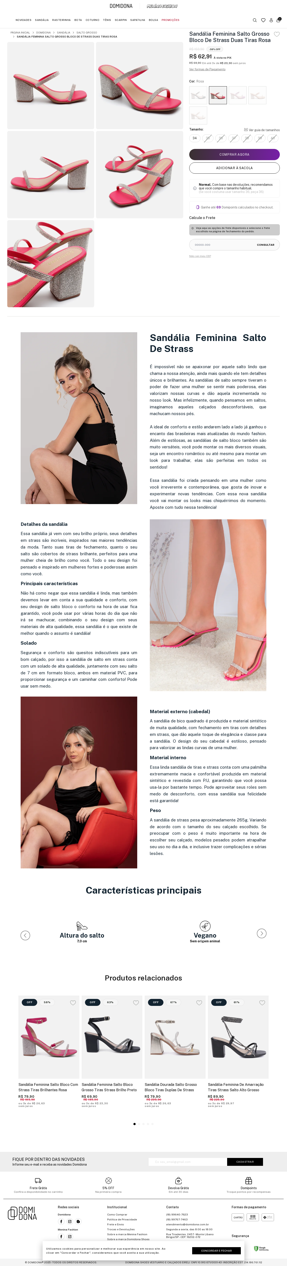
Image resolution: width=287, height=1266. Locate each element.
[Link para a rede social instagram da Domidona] (69, 1221)
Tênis (107, 20)
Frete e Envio (115, 1224)
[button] (263, 934)
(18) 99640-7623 (177, 1214)
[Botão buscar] (254, 20)
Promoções (171, 20)
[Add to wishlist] (277, 34)
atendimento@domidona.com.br (187, 1224)
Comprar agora (235, 154)
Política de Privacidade (122, 1219)
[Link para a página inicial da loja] (22, 1229)
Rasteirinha (61, 20)
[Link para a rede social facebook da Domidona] (61, 1221)
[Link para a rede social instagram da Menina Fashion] (69, 1236)
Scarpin (121, 20)
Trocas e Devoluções (121, 1229)
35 (208, 138)
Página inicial (20, 32)
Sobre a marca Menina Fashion (127, 1234)
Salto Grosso (86, 32)
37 (234, 138)
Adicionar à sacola (234, 168)
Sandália (42, 20)
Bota (78, 20)
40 (273, 138)
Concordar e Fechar (216, 1250)
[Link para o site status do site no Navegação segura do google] (261, 1249)
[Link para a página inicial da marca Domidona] (121, 6)
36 (221, 138)
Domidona (43, 32)
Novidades (24, 20)
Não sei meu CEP (200, 256)
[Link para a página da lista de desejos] (263, 20)
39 (260, 138)
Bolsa (153, 20)
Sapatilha (137, 20)
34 (195, 138)
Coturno (93, 20)
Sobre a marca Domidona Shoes (128, 1239)
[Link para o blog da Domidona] (78, 1221)
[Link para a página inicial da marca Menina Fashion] (162, 6)
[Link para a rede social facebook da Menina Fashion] (61, 1236)
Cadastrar (245, 1161)
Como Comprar (117, 1214)
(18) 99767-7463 (177, 1219)
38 (247, 138)
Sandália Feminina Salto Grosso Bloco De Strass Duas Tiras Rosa (67, 36)
